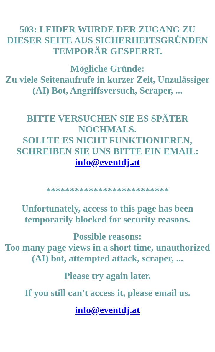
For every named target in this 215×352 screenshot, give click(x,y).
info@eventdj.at (107, 162)
